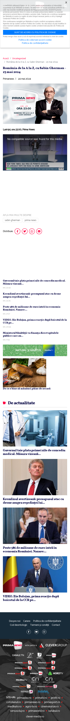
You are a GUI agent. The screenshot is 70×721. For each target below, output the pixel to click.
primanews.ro (32, 702)
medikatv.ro (15, 706)
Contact (56, 625)
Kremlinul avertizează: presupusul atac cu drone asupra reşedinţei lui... (32, 295)
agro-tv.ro (31, 706)
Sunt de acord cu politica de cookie (35, 32)
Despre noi (14, 621)
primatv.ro (41, 698)
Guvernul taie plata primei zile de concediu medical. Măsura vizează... (34, 282)
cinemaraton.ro (50, 706)
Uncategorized (19, 58)
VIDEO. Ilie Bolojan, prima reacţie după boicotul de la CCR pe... (35, 321)
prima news (30, 220)
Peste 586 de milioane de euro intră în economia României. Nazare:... (31, 308)
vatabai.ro (54, 711)
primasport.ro (52, 702)
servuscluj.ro (17, 711)
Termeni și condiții (39, 625)
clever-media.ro (35, 716)
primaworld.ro (36, 711)
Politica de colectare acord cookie (35, 40)
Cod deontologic (18, 625)
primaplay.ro (24, 698)
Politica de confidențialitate (47, 621)
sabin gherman (12, 220)
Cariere (26, 621)
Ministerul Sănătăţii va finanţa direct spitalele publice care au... (31, 334)
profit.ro (55, 698)
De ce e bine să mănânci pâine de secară (27, 388)
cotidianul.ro (13, 702)
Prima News (12, 645)
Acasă (6, 58)
